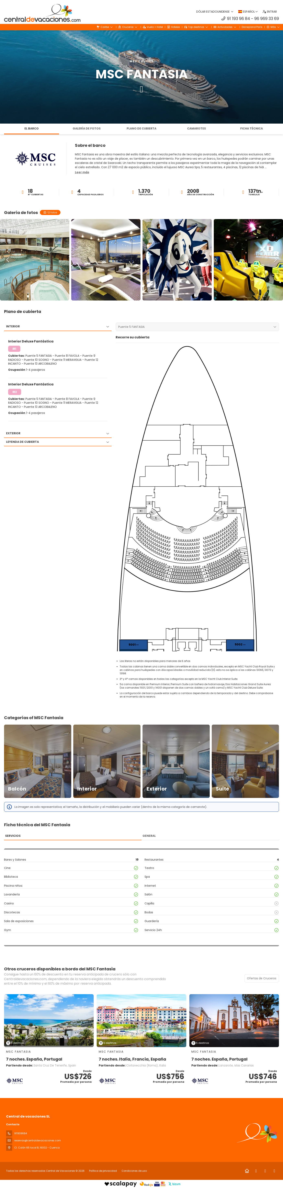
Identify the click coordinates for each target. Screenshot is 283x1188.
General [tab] (149, 836)
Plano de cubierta (141, 128)
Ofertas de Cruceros (261, 978)
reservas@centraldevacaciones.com (37, 1140)
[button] (82, 172)
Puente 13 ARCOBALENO (40, 364)
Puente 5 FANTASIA (39, 356)
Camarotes (196, 128)
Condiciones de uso (134, 1171)
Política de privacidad (103, 1171)
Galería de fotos (87, 128)
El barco (31, 128)
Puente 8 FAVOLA (67, 356)
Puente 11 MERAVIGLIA (67, 360)
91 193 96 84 (238, 18)
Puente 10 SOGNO (37, 360)
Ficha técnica (251, 128)
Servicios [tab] (13, 836)
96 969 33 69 (266, 18)
